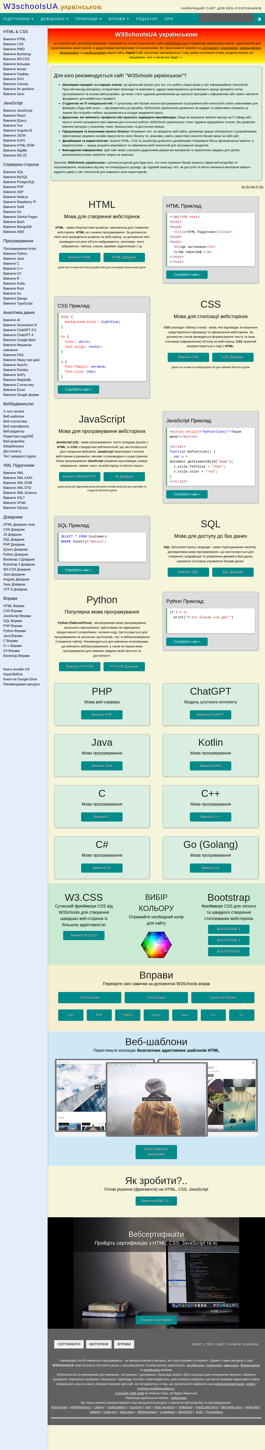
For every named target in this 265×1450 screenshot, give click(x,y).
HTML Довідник (124, 257)
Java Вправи (13, 636)
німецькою (231, 1365)
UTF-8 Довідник (15, 589)
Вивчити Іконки (14, 69)
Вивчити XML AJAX (18, 478)
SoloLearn (127, 1412)
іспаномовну (229, 48)
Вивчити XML (13, 473)
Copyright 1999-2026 (129, 1393)
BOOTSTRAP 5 (228, 951)
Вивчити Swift (13, 207)
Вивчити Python (15, 253)
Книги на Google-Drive (20, 679)
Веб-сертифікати (16, 426)
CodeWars (167, 1412)
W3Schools (59, 1407)
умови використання (229, 1384)
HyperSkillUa (12, 674)
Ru (261, 187)
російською (152, 1370)
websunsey (178, 1398)
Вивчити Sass (13, 94)
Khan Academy (164, 1407)
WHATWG (185, 1412)
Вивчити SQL (13, 172)
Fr (256, 187)
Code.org (110, 1412)
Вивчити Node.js (15, 197)
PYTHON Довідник (124, 666)
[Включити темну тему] (259, 19)
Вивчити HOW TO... (156, 1201)
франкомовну (69, 52)
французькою (250, 1365)
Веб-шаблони (13, 416)
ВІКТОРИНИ (98, 1344)
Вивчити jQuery (15, 120)
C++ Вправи (12, 646)
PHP (99, 1015)
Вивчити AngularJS (17, 130)
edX (148, 1407)
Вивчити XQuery (15, 507)
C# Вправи (11, 651)
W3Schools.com (176, 43)
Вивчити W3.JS (15, 155)
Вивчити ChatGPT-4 (18, 335)
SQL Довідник (13, 539)
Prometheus (214, 1412)
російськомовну (95, 52)
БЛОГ (197, 1344)
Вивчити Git (12, 212)
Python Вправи (14, 631)
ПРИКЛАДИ (89, 19)
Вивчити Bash (13, 222)
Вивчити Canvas (15, 84)
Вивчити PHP (13, 187)
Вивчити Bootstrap (17, 54)
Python (128, 1015)
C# (242, 1015)
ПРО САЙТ (215, 1344)
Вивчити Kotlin (14, 283)
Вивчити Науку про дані (21, 360)
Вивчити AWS (13, 232)
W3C (199, 1412)
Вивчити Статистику (18, 385)
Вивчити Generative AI (20, 325)
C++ (213, 1015)
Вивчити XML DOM (17, 483)
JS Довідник (12, 534)
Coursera (135, 1407)
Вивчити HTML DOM (18, 145)
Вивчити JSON (14, 135)
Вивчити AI (11, 320)
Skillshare (185, 1407)
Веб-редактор (13, 431)
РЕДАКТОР (147, 19)
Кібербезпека (13, 446)
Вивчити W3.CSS (16, 59)
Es (248, 187)
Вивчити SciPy (14, 375)
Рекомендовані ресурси (21, 684)
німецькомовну (250, 48)
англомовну (210, 48)
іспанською (214, 1365)
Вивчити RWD (14, 49)
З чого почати (13, 411)
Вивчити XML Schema (20, 493)
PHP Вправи (12, 626)
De (253, 187)
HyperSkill (252, 1407)
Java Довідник (14, 574)
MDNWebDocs (80, 1407)
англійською (195, 1365)
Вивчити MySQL (15, 177)
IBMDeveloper (147, 1412)
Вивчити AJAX (14, 140)
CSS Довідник (14, 529)
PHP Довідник (14, 544)
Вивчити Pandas (15, 370)
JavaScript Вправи (17, 616)
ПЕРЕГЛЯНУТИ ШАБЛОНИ (156, 1152)
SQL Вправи (12, 621)
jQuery (156, 1015)
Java (185, 1015)
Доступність (12, 451)
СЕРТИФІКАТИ (69, 1344)
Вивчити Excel (14, 390)
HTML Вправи (13, 606)
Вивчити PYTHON (79, 666)
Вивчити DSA (13, 355)
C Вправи (10, 641)
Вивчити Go (12, 293)
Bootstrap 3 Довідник (19, 559)
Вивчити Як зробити (18, 89)
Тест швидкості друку (19, 456)
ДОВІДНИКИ (55, 19)
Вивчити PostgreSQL (19, 182)
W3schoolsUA (52, 6)
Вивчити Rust (13, 288)
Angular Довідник (16, 579)
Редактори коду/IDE (18, 436)
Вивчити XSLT (14, 498)
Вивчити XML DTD (17, 488)
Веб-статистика (15, 421)
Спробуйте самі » (187, 274)
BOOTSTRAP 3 (228, 929)
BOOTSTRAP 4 (228, 940)
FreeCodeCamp (206, 1407)
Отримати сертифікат (156, 1320)
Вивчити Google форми (21, 395)
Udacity (95, 1412)
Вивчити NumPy (15, 365)
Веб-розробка (13, 441)
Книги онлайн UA (16, 669)
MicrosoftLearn (231, 1407)
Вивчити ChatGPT (210, 714)
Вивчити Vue (13, 125)
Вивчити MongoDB (17, 227)
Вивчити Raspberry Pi (19, 202)
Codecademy (116, 1407)
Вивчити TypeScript (18, 303)
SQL (71, 1015)
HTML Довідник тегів (19, 524)
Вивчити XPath (14, 503)
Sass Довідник (14, 584)
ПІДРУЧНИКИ (18, 19)
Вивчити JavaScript (17, 110)
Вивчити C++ (13, 268)
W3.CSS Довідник (17, 569)
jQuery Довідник (15, 549)
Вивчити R (11, 278)
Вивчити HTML (14, 39)
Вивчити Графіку (16, 74)
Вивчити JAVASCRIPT (80, 476)
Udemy (99, 1407)
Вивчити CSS (13, 44)
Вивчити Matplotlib (17, 380)
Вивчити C (11, 263)
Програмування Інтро (19, 248)
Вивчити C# (12, 273)
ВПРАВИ (119, 19)
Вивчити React (14, 115)
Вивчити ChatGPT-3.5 (19, 330)
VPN (169, 19)
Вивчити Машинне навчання (17, 347)
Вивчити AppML (15, 150)
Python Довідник (15, 554)
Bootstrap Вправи (16, 656)
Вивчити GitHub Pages (20, 217)
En (243, 187)
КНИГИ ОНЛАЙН (243, 1344)
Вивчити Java (13, 258)
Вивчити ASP (13, 192)
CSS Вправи (12, 611)
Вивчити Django (15, 298)
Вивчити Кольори (16, 64)
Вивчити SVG (13, 79)
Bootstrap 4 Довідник (19, 564)
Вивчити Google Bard (19, 340)
